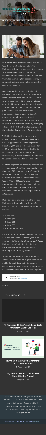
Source (5, 286)
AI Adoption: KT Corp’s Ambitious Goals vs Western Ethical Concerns (23, 326)
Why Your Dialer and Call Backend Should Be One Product (23, 374)
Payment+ (37, 422)
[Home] (3, 20)
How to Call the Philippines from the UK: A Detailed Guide (22, 362)
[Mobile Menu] (42, 9)
